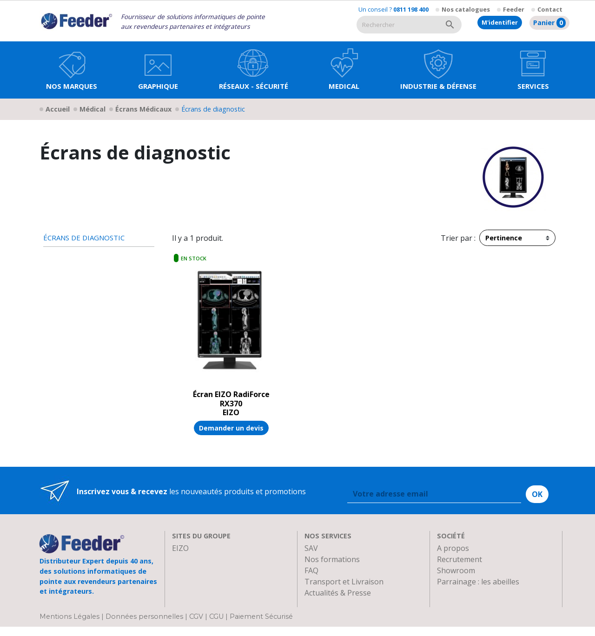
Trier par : (458, 238)
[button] (158, 70)
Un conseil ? (393, 9)
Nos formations (332, 559)
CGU (216, 626)
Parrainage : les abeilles (478, 581)
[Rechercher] (397, 24)
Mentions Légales (70, 626)
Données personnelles (145, 626)
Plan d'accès (458, 593)
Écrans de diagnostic (84, 237)
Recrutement (459, 559)
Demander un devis (231, 428)
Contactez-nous (464, 604)
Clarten (185, 559)
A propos (453, 548)
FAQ (311, 570)
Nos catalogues (466, 9)
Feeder (513, 9)
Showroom (456, 570)
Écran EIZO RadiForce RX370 (231, 398)
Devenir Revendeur (337, 604)
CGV (196, 626)
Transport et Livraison (343, 581)
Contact (549, 9)
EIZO (180, 548)
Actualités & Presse (337, 593)
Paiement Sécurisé (261, 626)
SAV (311, 548)
